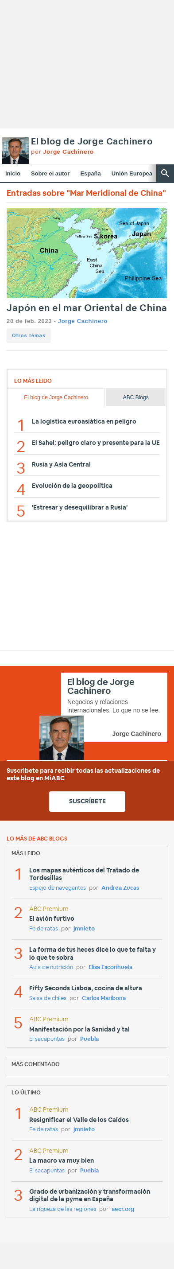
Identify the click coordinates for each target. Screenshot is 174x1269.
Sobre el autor (50, 173)
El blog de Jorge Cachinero (92, 141)
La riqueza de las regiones (62, 1209)
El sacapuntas (47, 1039)
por (62, 152)
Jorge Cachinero (83, 321)
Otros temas (29, 335)
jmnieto (84, 929)
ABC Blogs (136, 397)
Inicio (12, 173)
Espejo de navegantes (57, 888)
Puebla (89, 1039)
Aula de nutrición (51, 967)
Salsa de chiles (47, 998)
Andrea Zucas (120, 888)
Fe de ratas (43, 929)
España (90, 173)
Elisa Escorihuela (110, 967)
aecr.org (123, 1209)
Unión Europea (132, 173)
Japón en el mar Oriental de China (87, 308)
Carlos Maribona (104, 998)
